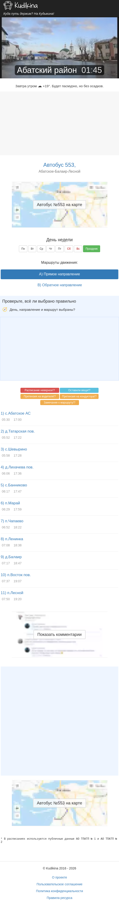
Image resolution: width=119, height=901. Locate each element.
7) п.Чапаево (12, 521)
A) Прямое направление (59, 274)
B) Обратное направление (60, 285)
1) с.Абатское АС (16, 413)
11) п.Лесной (12, 593)
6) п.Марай (10, 503)
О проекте (59, 877)
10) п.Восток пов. (16, 575)
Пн (23, 248)
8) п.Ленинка (12, 539)
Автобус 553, (59, 165)
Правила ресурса (59, 898)
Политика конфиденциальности (59, 891)
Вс (78, 248)
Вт (32, 248)
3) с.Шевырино (14, 449)
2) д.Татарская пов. (18, 431)
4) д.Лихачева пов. (17, 467)
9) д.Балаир (11, 557)
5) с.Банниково (14, 485)
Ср (41, 248)
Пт (59, 248)
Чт (50, 248)
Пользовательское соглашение (60, 884)
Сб (69, 248)
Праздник (92, 248)
